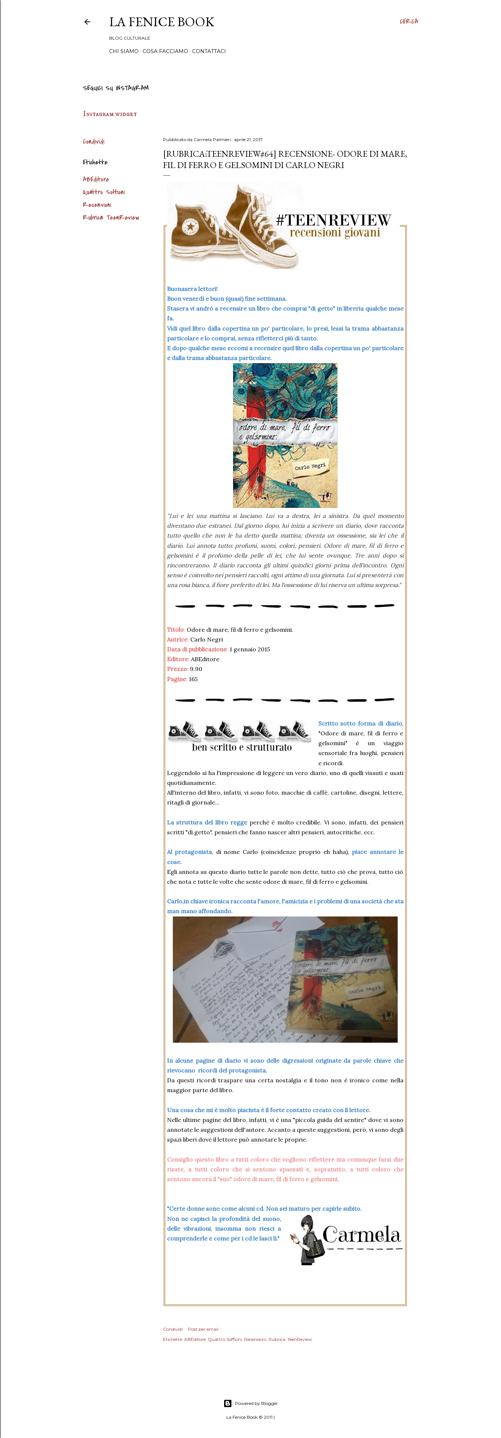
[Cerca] (409, 22)
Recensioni (97, 205)
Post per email (203, 1329)
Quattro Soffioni (104, 192)
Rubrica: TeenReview (111, 218)
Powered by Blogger (250, 1403)
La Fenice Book (161, 21)
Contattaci (209, 51)
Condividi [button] (93, 142)
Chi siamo (124, 51)
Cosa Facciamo (165, 51)
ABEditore (96, 179)
